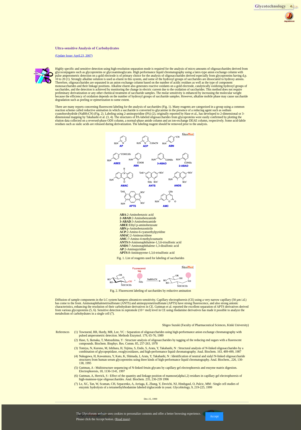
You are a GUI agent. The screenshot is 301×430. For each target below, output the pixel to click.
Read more (122, 419)
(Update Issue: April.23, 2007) (74, 55)
